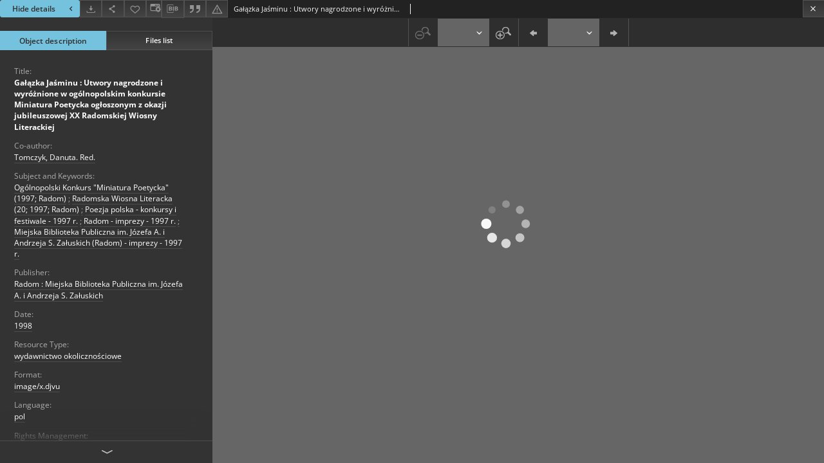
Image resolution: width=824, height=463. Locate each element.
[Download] (91, 8)
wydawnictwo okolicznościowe (68, 355)
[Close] (813, 8)
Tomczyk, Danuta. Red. (54, 157)
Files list (159, 40)
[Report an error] (217, 8)
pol (19, 416)
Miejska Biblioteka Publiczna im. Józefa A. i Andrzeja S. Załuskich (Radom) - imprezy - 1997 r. (98, 242)
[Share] (113, 8)
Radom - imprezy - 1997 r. (130, 220)
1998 (23, 325)
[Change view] (154, 8)
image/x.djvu (37, 386)
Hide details (44, 8)
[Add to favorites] (135, 8)
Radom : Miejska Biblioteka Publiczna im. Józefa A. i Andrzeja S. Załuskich (98, 289)
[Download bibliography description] (172, 9)
